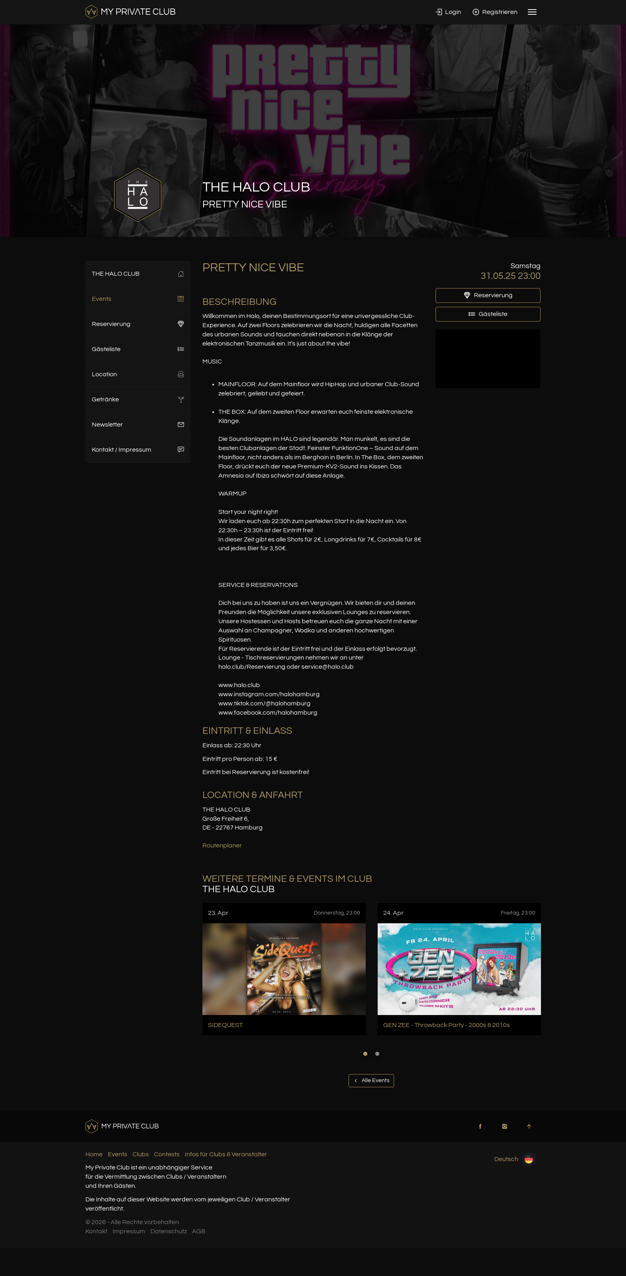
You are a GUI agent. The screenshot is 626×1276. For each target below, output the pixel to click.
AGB (199, 1231)
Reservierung (138, 324)
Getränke (138, 399)
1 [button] (365, 1054)
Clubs (141, 1154)
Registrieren (495, 12)
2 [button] (377, 1054)
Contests (167, 1154)
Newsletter (138, 424)
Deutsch (514, 1159)
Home (94, 1154)
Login (448, 12)
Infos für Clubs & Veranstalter (226, 1154)
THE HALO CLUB (138, 273)
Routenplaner (222, 845)
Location (138, 374)
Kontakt (96, 1231)
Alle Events (371, 1080)
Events (138, 298)
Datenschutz (169, 1231)
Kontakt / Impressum (138, 449)
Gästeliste (138, 349)
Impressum (129, 1231)
